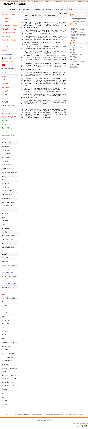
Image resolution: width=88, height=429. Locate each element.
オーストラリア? (6, 331)
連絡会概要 (12, 9)
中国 (3, 338)
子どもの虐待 (5, 161)
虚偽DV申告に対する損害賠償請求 (9, 370)
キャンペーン (5, 109)
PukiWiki (76, 424)
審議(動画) (5, 213)
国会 (74, 37)
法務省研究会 (5, 187)
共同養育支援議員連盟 (25, 9)
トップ (4, 9)
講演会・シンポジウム (8, 105)
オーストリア (5, 320)
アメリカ (4, 301)
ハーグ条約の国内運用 (8, 353)
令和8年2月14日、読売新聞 (77, 61)
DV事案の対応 (6, 168)
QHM (87, 424)
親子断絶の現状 (6, 146)
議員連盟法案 (5, 72)
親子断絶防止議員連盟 (57, 100)
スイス (4, 327)
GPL (84, 424)
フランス (4, 305)
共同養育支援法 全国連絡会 (15, 4)
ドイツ (4, 309)
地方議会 (4, 232)
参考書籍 (4, 404)
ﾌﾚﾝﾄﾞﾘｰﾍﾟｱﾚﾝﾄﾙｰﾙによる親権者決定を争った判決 (9, 380)
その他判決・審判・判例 (8, 385)
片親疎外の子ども (7, 157)
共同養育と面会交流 (60, 414)
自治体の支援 (5, 258)
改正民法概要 (47, 9)
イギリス (4, 312)
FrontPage (75, 27)
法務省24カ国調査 (7, 190)
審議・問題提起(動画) (8, 235)
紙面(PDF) (26, 19)
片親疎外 (75, 38)
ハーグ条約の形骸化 (7, 357)
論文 (3, 397)
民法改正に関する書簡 (8, 202)
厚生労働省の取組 (7, 194)
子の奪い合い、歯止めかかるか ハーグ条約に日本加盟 (39, 15)
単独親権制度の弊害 (60, 9)
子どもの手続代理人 (7, 205)
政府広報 (4, 180)
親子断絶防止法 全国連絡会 (43, 419)
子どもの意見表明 (7, 165)
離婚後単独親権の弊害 (78, 34)
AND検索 (76, 21)
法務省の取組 (5, 183)
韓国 (3, 316)
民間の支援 (5, 261)
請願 (3, 224)
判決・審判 (5, 364)
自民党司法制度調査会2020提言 (9, 248)
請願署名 (75, 40)
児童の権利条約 (6, 346)
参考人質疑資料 (6, 228)
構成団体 (4, 94)
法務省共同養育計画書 (76, 54)
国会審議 (37, 9)
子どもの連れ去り (7, 150)
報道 (70, 9)
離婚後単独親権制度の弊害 (72, 414)
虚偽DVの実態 (6, 154)
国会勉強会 (5, 102)
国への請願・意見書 (7, 239)
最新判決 (75, 31)
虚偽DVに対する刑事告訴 (9, 375)
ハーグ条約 (31, 30)
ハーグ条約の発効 (7, 360)
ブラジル (4, 334)
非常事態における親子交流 (9, 172)
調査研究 (4, 400)
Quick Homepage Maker (81, 423)
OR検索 (82, 21)
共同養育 (4, 254)
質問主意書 (5, 220)
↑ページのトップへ (11, 414)
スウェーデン (5, 323)
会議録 (4, 217)
